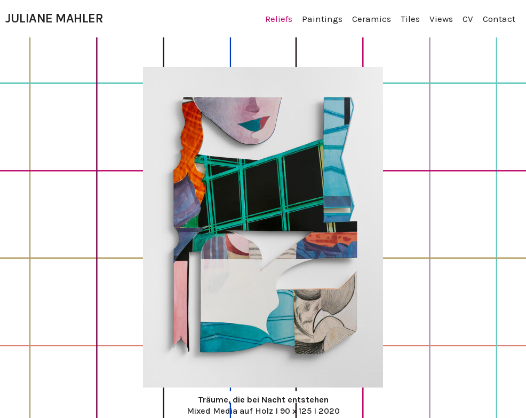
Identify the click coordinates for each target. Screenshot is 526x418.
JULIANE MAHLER (54, 18)
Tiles (410, 18)
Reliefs (278, 18)
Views (441, 18)
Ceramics (371, 18)
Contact (499, 18)
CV (468, 18)
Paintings (322, 18)
